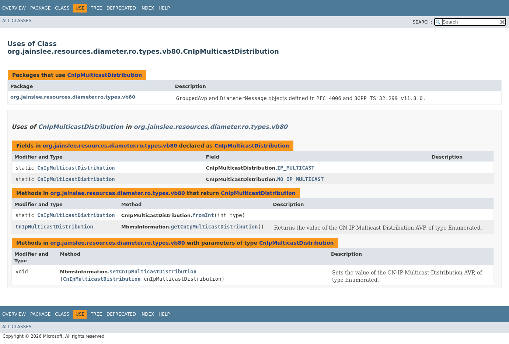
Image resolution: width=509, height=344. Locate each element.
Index (147, 8)
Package (40, 8)
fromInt (203, 215)
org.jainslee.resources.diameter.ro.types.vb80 (72, 97)
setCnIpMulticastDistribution (152, 271)
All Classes (16, 20)
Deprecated (121, 8)
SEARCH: (422, 22)
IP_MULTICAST (295, 168)
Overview (14, 8)
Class (62, 8)
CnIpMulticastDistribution (104, 75)
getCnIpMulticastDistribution (214, 227)
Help (164, 8)
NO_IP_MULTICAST (300, 179)
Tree (96, 8)
